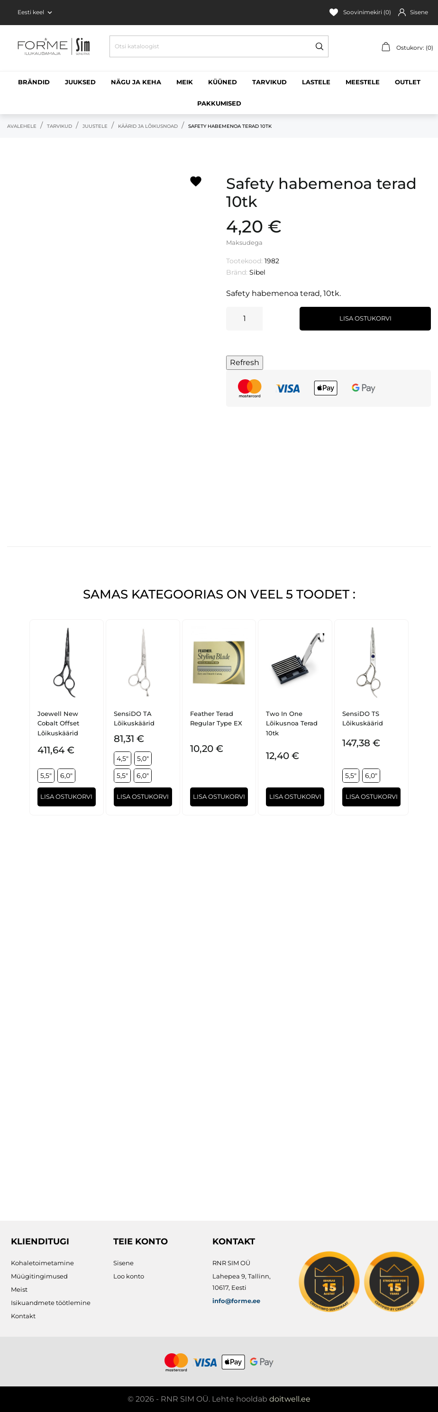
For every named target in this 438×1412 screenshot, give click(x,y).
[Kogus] (244, 319)
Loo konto (128, 1276)
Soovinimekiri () (360, 12)
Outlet (407, 82)
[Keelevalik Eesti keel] (36, 12)
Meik (184, 82)
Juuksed (80, 82)
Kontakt (23, 1316)
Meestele (363, 82)
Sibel (257, 272)
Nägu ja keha (136, 82)
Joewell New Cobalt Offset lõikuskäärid (58, 723)
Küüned (222, 82)
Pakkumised (219, 103)
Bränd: (236, 272)
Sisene (123, 1263)
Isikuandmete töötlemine (51, 1302)
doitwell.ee (289, 1398)
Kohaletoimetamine (42, 1263)
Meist (19, 1289)
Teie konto (140, 1241)
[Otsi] (219, 46)
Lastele (316, 82)
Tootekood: (244, 261)
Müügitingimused (39, 1276)
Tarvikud (269, 82)
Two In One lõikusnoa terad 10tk (292, 723)
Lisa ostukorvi (365, 318)
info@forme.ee (236, 1301)
